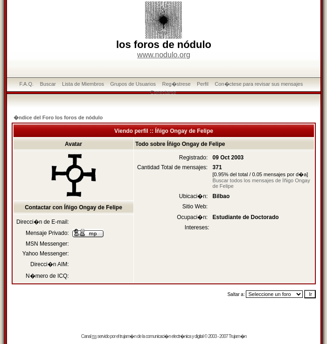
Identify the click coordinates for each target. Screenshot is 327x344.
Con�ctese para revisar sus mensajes (259, 84)
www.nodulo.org (163, 55)
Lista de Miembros (83, 84)
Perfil (203, 84)
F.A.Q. (27, 84)
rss (94, 336)
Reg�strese (176, 84)
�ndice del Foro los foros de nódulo (58, 117)
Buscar (48, 84)
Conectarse (163, 92)
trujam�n (128, 336)
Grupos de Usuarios (133, 84)
